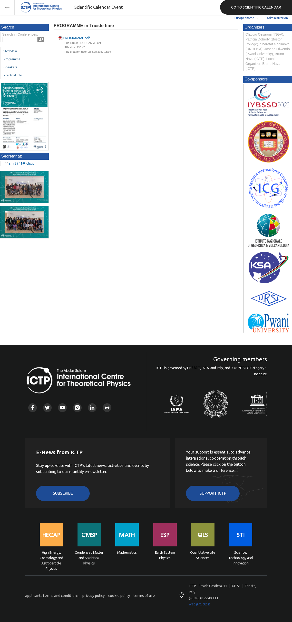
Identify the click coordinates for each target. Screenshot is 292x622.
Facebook (32, 407)
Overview (10, 51)
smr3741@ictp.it (21, 163)
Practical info (12, 75)
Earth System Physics (165, 555)
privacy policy (93, 595)
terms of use (144, 595)
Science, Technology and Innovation (240, 557)
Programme (11, 59)
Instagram (77, 407)
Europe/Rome (244, 18)
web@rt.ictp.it (199, 604)
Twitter (47, 407)
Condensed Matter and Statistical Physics (89, 557)
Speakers (10, 67)
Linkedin (92, 407)
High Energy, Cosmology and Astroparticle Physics (51, 557)
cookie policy (119, 595)
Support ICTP (213, 493)
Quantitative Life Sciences (202, 555)
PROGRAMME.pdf (76, 38)
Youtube (62, 407)
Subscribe (63, 493)
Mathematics (127, 552)
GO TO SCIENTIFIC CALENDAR (256, 7)
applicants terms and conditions (51, 595)
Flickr (107, 407)
